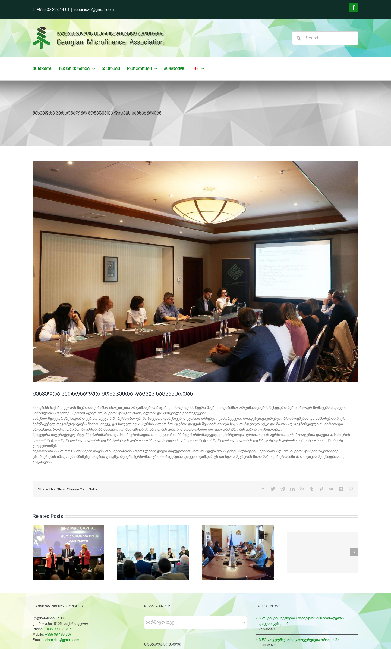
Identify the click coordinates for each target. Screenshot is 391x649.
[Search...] (325, 38)
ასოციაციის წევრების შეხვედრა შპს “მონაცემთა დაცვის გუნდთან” (301, 621)
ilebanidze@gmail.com (94, 9)
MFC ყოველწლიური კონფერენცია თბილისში (299, 640)
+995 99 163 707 (58, 629)
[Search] (298, 38)
